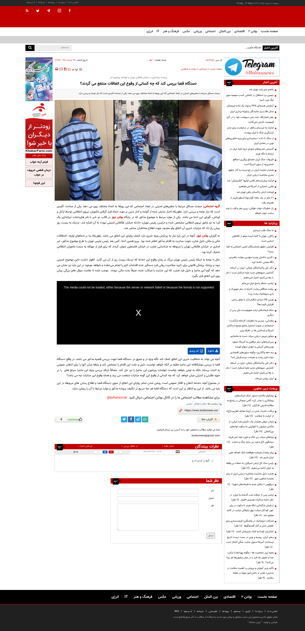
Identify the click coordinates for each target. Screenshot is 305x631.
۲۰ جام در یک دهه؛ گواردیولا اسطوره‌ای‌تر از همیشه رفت (252, 200)
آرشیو (247, 611)
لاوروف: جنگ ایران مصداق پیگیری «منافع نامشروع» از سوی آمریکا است (253, 162)
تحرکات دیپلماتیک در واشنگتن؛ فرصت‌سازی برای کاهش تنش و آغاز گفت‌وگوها (250, 523)
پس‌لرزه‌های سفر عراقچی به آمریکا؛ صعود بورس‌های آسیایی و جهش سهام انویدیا (253, 344)
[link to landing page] (258, 16)
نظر (212, 505)
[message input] (157, 517)
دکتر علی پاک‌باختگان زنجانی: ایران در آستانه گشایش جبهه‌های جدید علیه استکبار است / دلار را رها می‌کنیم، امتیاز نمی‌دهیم (250, 273)
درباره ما (61, 2)
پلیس (189, 404)
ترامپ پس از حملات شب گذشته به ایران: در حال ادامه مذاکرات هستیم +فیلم (252, 497)
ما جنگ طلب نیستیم (263, 230)
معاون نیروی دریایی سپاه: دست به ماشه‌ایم (252, 336)
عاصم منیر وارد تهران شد (261, 89)
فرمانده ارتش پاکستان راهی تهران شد (255, 192)
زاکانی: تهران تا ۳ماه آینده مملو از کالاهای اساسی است (253, 238)
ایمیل (211, 498)
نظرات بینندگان (207, 446)
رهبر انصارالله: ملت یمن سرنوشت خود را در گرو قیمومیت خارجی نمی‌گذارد (250, 119)
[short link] (201, 410)
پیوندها (51, 2)
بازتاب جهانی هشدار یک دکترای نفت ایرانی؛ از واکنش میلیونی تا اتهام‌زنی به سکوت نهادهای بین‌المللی (251, 426)
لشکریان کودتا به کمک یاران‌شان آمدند (250, 531)
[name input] (157, 491)
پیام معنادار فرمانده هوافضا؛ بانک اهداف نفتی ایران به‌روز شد (251, 455)
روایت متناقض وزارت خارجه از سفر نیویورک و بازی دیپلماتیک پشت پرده (251, 291)
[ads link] (252, 67)
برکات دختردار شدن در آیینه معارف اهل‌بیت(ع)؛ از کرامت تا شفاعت (250, 413)
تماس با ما (74, 2)
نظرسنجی (213, 611)
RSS (177, 611)
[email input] (157, 498)
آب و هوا (31, 2)
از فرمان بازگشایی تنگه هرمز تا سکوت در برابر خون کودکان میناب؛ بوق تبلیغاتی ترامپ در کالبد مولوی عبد (250, 510)
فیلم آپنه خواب (39, 162)
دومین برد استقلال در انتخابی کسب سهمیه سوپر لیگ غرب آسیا (250, 97)
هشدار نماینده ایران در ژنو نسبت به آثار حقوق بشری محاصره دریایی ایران (251, 172)
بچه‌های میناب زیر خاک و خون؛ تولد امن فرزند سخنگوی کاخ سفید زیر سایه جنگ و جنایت (250, 442)
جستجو (237, 611)
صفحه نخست (269, 31)
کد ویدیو (196, 351)
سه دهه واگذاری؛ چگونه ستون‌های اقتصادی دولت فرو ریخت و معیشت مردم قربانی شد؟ (252, 355)
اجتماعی (203, 69)
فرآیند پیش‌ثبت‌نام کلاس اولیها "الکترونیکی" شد (250, 181)
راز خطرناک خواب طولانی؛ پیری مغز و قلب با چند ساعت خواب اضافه (250, 211)
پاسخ (75, 451)
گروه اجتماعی (212, 206)
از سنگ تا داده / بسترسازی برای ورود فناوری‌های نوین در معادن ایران (250, 140)
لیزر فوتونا (39, 183)
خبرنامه (41, 2)
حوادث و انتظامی (189, 69)
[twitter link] (124, 419)
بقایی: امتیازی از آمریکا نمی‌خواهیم (256, 186)
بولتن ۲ (252, 31)
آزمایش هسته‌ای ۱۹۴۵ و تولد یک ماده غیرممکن (250, 106)
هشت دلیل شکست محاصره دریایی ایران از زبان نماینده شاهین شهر (250, 476)
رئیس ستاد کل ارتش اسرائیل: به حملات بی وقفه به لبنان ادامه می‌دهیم (250, 465)
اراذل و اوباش (200, 404)
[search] (30, 48)
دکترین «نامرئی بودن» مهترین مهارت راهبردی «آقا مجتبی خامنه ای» (251, 259)
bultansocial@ (117, 397)
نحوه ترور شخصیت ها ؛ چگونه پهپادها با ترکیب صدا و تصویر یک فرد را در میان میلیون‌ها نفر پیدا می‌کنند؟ (250, 557)
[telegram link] (138, 419)
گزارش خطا (209, 419)
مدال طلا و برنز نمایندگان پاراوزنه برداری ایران (252, 111)
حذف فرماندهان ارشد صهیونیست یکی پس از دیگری (252, 312)
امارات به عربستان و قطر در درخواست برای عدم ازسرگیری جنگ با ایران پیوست (250, 130)
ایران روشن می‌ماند (264, 378)
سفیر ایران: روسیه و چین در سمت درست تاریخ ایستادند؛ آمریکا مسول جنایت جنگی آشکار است (250, 542)
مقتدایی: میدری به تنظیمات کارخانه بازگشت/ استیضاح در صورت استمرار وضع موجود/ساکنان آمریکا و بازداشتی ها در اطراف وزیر (250, 325)
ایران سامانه (255, 622)
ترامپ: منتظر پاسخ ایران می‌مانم (258, 283)
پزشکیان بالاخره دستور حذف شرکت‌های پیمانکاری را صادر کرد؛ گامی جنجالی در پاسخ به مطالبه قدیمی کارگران (250, 400)
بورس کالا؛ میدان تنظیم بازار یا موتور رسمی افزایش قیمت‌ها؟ (253, 302)
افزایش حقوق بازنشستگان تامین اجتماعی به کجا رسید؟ (250, 249)
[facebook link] (131, 419)
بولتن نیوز (117, 217)
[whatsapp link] (145, 419)
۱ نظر (151, 60)
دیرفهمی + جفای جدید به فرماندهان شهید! (250, 486)
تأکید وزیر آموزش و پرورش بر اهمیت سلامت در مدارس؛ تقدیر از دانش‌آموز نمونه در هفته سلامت (250, 573)
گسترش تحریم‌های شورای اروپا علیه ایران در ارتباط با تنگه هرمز (252, 151)
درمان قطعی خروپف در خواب (39, 172)
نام (212, 491)
